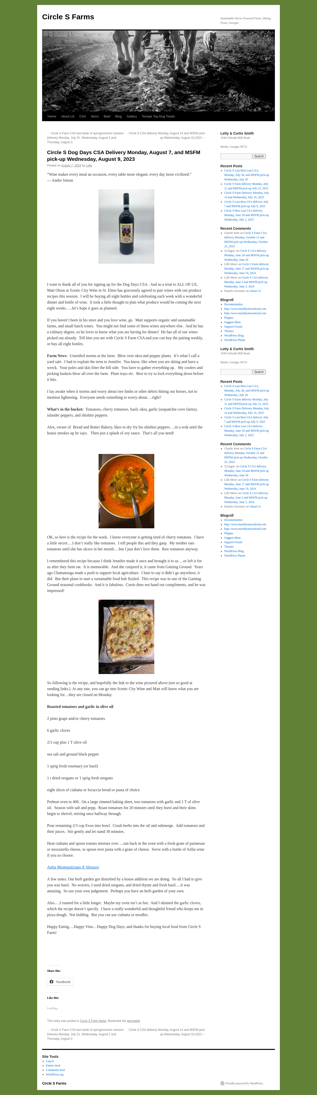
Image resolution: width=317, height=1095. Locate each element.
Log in (50, 1061)
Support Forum (233, 326)
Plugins (228, 317)
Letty (89, 165)
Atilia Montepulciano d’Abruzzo (73, 867)
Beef (107, 116)
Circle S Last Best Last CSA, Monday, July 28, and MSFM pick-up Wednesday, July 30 (246, 175)
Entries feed (53, 1065)
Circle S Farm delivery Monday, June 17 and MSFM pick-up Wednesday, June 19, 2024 (246, 268)
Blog (118, 116)
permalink (133, 1021)
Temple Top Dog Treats (158, 116)
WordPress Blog (234, 335)
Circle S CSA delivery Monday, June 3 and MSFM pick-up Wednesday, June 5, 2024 (246, 282)
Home (52, 116)
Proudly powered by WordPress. (244, 1083)
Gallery (132, 116)
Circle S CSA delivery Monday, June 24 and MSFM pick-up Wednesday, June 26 (246, 255)
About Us (67, 116)
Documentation (233, 304)
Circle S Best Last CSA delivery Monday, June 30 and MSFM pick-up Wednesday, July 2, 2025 (246, 215)
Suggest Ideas (232, 322)
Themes (229, 331)
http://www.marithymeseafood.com (245, 308)
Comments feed (55, 1070)
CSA (82, 116)
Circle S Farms (68, 17)
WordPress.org (54, 1074)
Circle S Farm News (93, 1021)
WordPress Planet (234, 340)
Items (95, 116)
